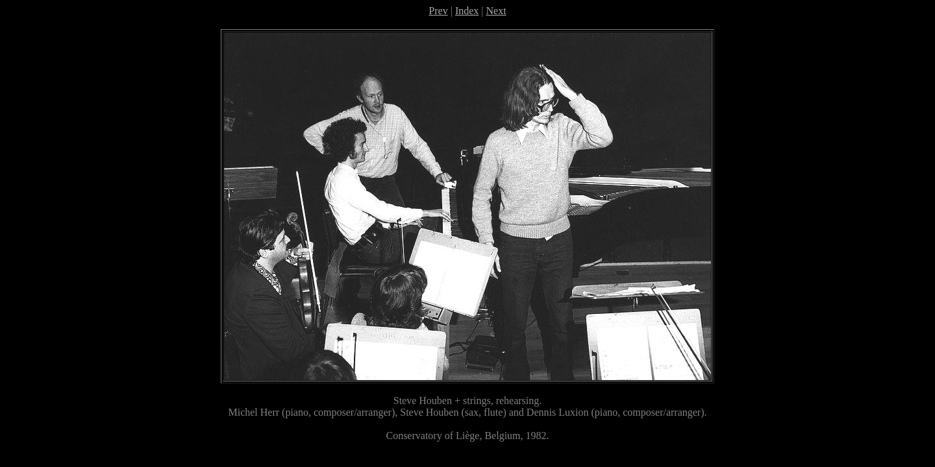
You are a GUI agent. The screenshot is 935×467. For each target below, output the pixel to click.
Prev (438, 10)
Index (467, 10)
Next (496, 10)
